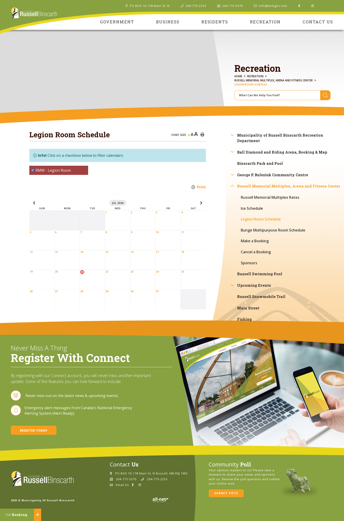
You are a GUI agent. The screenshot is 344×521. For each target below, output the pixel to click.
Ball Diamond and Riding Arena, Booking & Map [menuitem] (282, 152)
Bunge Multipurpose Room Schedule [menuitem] (273, 230)
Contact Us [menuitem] (318, 22)
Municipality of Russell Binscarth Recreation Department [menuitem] (280, 138)
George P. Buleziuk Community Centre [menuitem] (272, 174)
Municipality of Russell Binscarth (34, 13)
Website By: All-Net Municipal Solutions (160, 499)
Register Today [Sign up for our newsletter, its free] (33, 430)
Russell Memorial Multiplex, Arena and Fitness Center (273, 80)
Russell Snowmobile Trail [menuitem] (261, 296)
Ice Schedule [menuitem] (252, 208)
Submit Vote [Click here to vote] (226, 493)
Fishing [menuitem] (244, 319)
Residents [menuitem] (214, 22)
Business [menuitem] (167, 22)
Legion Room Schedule (250, 84)
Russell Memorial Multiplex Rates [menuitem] (270, 197)
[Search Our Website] (282, 95)
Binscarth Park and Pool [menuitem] (260, 163)
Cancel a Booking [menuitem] (256, 251)
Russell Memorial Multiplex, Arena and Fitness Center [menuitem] (288, 186)
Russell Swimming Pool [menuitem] (259, 273)
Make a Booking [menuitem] (255, 240)
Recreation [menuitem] (265, 22)
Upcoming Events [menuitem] (254, 285)
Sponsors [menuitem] (249, 262)
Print (201, 187)
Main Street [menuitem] (248, 308)
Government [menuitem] (117, 22)
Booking (16, 515)
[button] (232, 135)
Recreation (255, 76)
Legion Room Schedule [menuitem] (261, 219)
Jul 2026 (118, 203)
